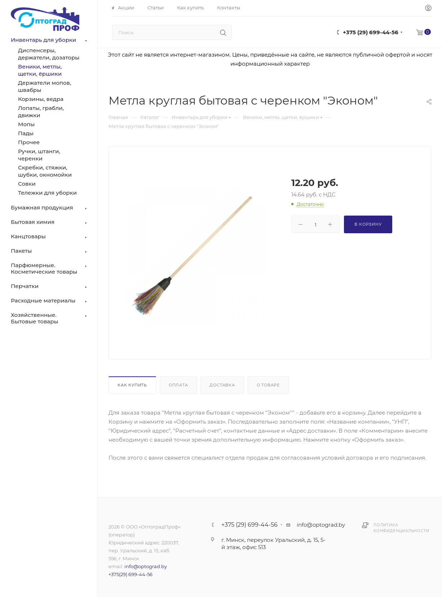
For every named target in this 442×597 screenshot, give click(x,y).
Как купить (132, 385)
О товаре (268, 385)
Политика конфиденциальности (401, 528)
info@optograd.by (145, 566)
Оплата (178, 385)
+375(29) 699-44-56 (131, 574)
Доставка (222, 385)
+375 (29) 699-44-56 (370, 32)
